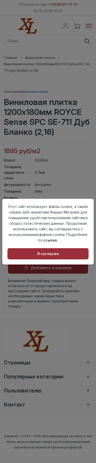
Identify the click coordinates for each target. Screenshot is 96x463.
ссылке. (50, 240)
